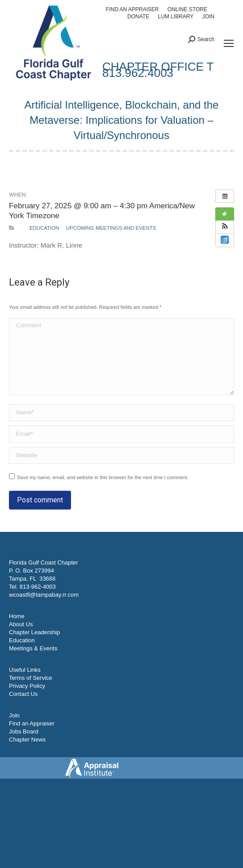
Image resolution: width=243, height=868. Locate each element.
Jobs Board (23, 731)
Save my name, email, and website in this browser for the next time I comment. (103, 477)
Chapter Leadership (34, 632)
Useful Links (25, 669)
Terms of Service (30, 677)
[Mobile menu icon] (228, 43)
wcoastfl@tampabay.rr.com (44, 594)
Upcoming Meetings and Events (111, 228)
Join (14, 715)
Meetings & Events (33, 648)
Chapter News (27, 739)
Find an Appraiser (31, 723)
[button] (225, 227)
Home (17, 616)
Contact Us (23, 694)
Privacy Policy (27, 686)
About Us (21, 624)
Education (44, 228)
